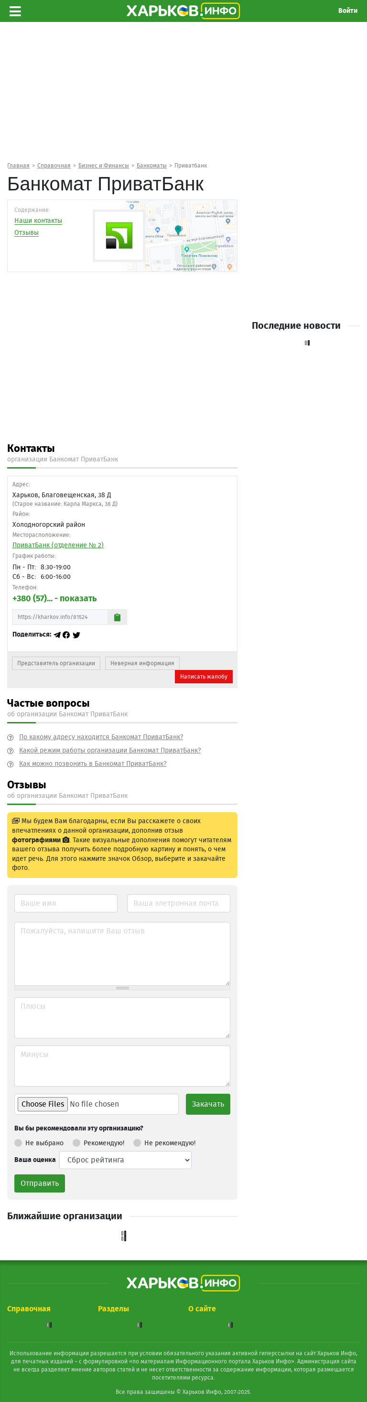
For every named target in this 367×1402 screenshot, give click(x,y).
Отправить (40, 1183)
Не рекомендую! (164, 1141)
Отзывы (26, 233)
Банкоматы (152, 165)
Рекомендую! (98, 1141)
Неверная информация (142, 663)
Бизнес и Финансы (103, 165)
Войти (347, 11)
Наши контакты (38, 221)
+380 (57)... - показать (54, 599)
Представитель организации (56, 663)
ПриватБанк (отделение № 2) (58, 545)
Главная (18, 165)
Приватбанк (190, 165)
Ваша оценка (35, 1160)
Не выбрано (39, 1141)
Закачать (208, 1104)
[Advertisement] (183, 96)
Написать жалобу (203, 677)
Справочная (54, 165)
